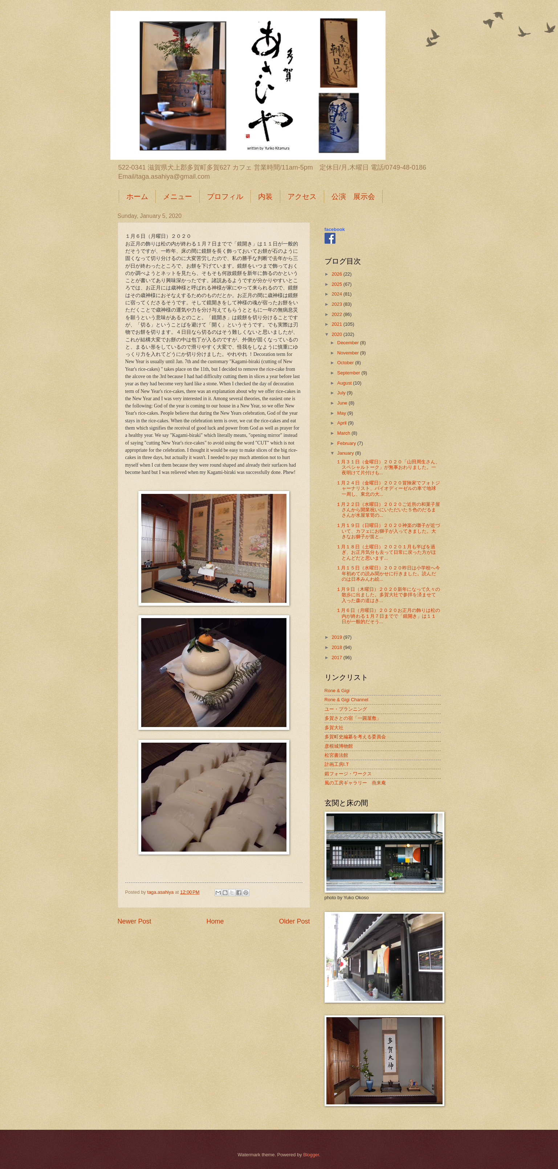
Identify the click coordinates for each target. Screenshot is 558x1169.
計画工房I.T (337, 764)
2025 (337, 284)
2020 (337, 334)
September (349, 373)
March (344, 433)
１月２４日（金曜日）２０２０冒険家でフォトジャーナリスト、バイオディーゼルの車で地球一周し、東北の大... (388, 488)
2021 (337, 324)
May (342, 413)
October (346, 362)
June (343, 403)
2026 (337, 274)
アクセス (302, 196)
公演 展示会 (353, 196)
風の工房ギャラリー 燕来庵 (355, 783)
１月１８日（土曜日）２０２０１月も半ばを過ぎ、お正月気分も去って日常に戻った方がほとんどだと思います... (386, 552)
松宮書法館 (336, 755)
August (345, 383)
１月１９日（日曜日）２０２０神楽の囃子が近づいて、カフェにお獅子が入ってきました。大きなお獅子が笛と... (388, 531)
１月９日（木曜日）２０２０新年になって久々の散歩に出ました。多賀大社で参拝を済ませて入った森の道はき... (388, 594)
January (346, 453)
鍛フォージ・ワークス (348, 773)
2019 (337, 637)
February (347, 443)
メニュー (177, 196)
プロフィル (225, 196)
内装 (265, 196)
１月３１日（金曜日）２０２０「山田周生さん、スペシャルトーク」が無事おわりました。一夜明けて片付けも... (388, 467)
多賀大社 (334, 727)
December (348, 342)
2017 (337, 657)
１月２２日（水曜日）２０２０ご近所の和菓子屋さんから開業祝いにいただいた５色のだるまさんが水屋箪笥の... (388, 510)
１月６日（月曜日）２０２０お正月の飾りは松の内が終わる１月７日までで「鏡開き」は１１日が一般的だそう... (388, 616)
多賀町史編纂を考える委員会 (355, 736)
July (342, 392)
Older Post (294, 921)
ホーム (137, 196)
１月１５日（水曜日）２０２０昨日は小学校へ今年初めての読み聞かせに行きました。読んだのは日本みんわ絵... (388, 573)
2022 (337, 314)
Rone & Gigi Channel (346, 699)
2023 (337, 304)
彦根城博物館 (339, 746)
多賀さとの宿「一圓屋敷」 (353, 718)
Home (215, 921)
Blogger (311, 1154)
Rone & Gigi (337, 690)
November (348, 353)
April (342, 423)
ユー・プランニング (346, 709)
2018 (337, 647)
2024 (337, 294)
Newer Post (134, 921)
